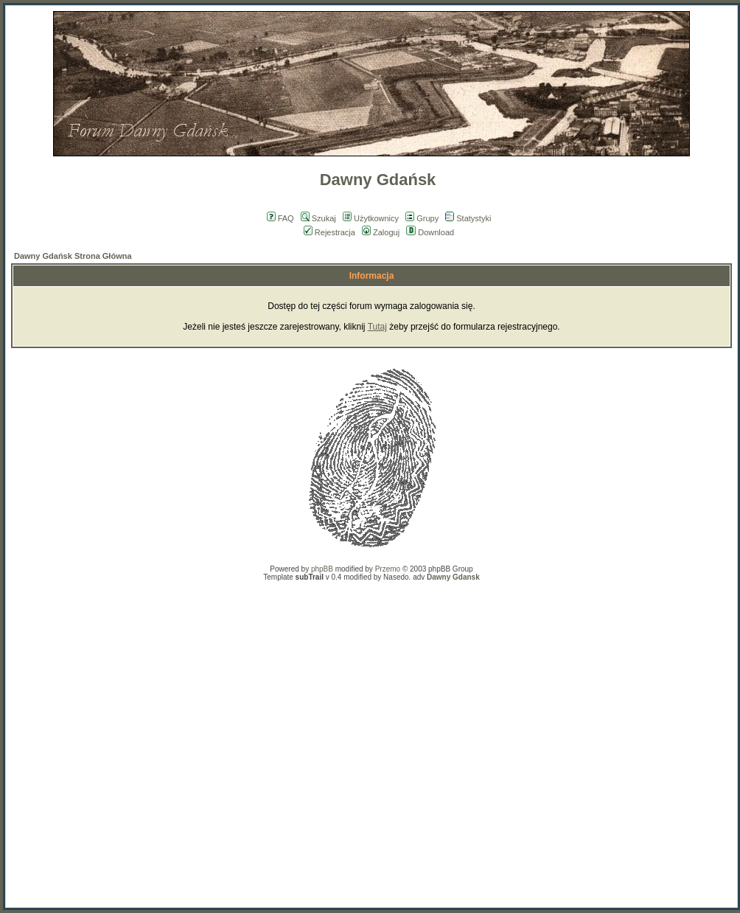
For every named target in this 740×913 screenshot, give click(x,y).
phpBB (322, 569)
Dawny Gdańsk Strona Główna (73, 255)
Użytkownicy (371, 218)
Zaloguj (380, 232)
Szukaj (318, 218)
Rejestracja (329, 232)
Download (430, 232)
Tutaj (377, 327)
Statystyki (468, 218)
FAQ (280, 218)
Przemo (387, 569)
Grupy (422, 218)
